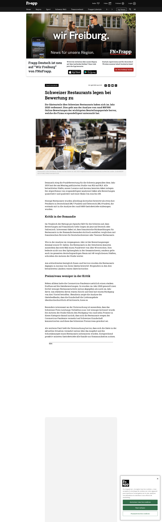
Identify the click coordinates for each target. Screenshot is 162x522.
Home (28, 9)
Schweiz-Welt (60, 9)
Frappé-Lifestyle (94, 9)
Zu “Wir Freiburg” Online (123, 69)
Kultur (109, 9)
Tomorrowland (77, 9)
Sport (48, 9)
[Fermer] (157, 492)
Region (38, 9)
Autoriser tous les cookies (140, 515)
